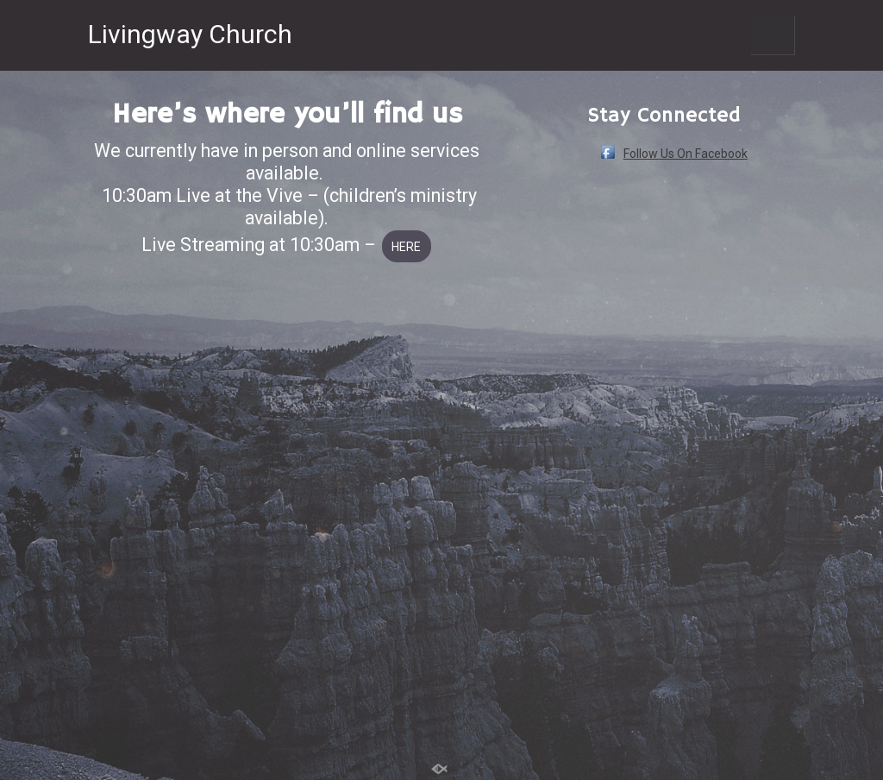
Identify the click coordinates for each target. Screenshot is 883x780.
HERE (406, 247)
